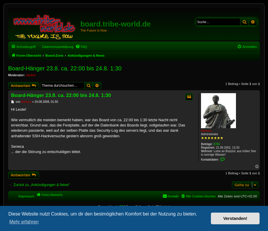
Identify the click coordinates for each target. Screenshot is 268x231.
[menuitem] (81, 46)
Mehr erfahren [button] (24, 221)
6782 (217, 144)
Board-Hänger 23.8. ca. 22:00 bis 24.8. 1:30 (64, 68)
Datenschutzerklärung (57, 46)
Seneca (206, 130)
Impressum (26, 196)
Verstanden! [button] (235, 218)
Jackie (31, 75)
